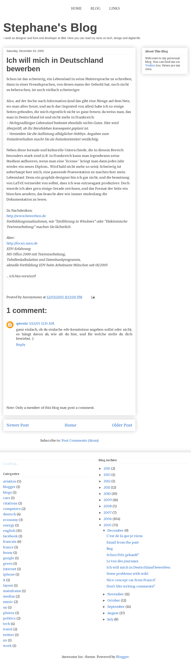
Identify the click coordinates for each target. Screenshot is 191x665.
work (7, 646)
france (8, 547)
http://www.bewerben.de (26, 216)
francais (9, 542)
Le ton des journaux (123, 561)
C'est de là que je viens (125, 536)
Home (76, 8)
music (8, 602)
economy (10, 520)
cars (6, 498)
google (8, 558)
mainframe (12, 591)
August (113, 613)
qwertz (22, 323)
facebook (10, 536)
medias (9, 596)
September (116, 607)
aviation (9, 481)
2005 (108, 525)
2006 (108, 519)
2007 (108, 513)
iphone (9, 574)
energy (8, 525)
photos (8, 613)
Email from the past (123, 542)
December (115, 530)
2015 (107, 468)
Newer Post (17, 425)
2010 (108, 494)
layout (8, 585)
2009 (108, 500)
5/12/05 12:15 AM (41, 323)
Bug (110, 549)
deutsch (9, 514)
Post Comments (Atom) (80, 440)
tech (6, 624)
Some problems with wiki (127, 574)
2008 (108, 506)
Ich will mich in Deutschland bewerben (138, 567)
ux (5, 640)
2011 (107, 487)
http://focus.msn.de (22, 243)
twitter (8, 635)
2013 (107, 475)
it (4, 580)
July (110, 619)
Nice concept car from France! (131, 580)
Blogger (122, 657)
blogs (7, 492)
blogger (9, 487)
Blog (96, 8)
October (114, 600)
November (116, 594)
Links (114, 8)
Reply (20, 345)
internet (9, 569)
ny (5, 607)
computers (12, 509)
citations (10, 503)
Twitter (150, 65)
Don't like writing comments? (131, 586)
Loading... (10, 464)
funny (7, 553)
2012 (107, 481)
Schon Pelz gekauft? (123, 555)
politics (9, 618)
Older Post (122, 425)
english (9, 531)
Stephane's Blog (50, 27)
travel (7, 629)
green (7, 563)
